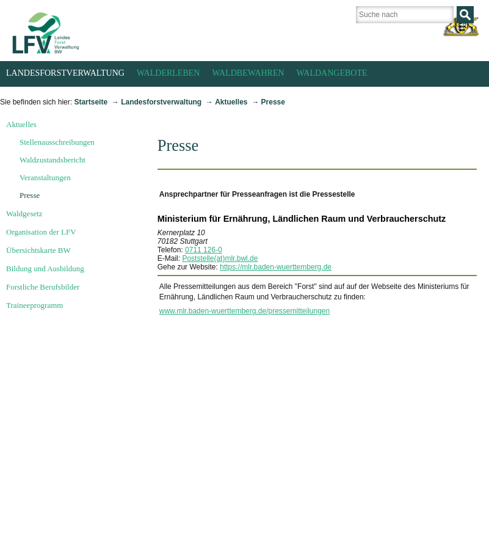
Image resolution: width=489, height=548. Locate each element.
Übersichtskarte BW (38, 250)
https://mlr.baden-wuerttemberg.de (275, 267)
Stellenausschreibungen (57, 142)
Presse (273, 102)
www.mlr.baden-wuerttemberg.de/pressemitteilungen (244, 311)
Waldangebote (332, 73)
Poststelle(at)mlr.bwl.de (220, 258)
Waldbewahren (248, 73)
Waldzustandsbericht (52, 159)
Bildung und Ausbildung (45, 268)
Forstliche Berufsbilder (42, 286)
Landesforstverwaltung (65, 73)
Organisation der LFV (41, 231)
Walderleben (168, 73)
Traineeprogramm (34, 305)
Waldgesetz (24, 213)
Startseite (90, 102)
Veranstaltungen (45, 177)
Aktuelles (231, 102)
